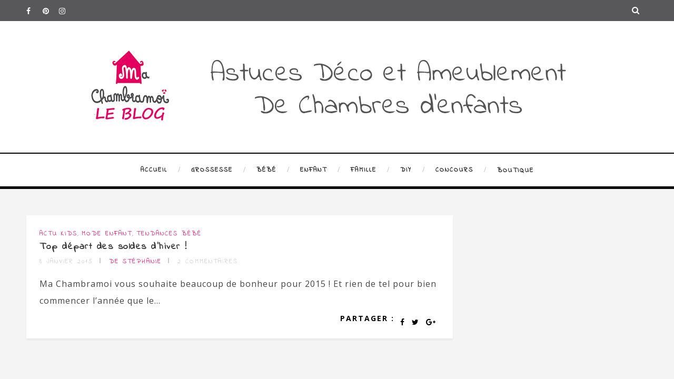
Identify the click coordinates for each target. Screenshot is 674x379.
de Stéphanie (135, 261)
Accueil (154, 170)
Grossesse (212, 170)
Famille (363, 170)
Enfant (313, 170)
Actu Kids (58, 233)
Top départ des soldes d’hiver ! (113, 247)
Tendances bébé (169, 233)
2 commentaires (207, 261)
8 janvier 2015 (66, 261)
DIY (406, 170)
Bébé (266, 170)
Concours (454, 170)
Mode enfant (107, 233)
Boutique (515, 170)
